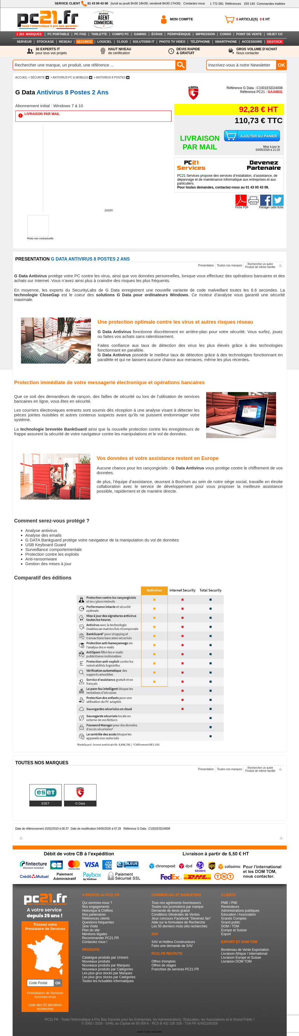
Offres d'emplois (164, 961)
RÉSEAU (65, 41)
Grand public (230, 922)
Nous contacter (256, 51)
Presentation (206, 265)
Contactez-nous (194, 3)
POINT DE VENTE (249, 34)
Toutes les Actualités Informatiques (108, 981)
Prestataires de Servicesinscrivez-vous (45, 995)
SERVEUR (24, 41)
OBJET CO (274, 34)
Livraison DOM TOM (236, 961)
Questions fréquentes (98, 922)
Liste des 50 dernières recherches (45, 1007)
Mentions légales (94, 934)
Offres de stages (164, 965)
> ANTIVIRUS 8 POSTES (111, 77)
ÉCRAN (157, 34)
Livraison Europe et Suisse (241, 957)
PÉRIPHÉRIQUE (178, 34)
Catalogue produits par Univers (105, 957)
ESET (45, 803)
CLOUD (122, 41)
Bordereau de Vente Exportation (245, 950)
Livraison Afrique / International (244, 954)
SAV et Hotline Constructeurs (173, 942)
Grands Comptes (234, 918)
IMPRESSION (205, 34)
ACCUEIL (21, 77)
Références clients (96, 918)
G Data (80, 803)
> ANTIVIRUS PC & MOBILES (71, 77)
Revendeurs (230, 907)
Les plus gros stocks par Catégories (108, 977)
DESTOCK (274, 41)
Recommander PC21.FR (100, 938)
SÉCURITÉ (85, 41)
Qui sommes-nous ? (97, 903)
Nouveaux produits (96, 961)
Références (225, 3)
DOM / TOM (230, 926)
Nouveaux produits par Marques (106, 965)
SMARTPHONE (226, 41)
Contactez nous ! (94, 942)
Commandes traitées (264, 3)
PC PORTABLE (58, 34)
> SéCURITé (38, 77)
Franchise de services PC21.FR (175, 969)
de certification (119, 51)
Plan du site (91, 930)
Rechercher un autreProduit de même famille (260, 265)
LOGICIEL (104, 41)
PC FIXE (80, 34)
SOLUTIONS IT (143, 41)
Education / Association (238, 914)
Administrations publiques (240, 911)
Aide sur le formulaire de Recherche (178, 922)
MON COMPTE (181, 19)
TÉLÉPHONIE (200, 41)
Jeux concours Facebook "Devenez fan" (181, 918)
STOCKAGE (45, 41)
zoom (109, 210)
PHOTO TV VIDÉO (172, 41)
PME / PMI (229, 903)
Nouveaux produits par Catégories (107, 969)
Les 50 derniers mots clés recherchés (179, 926)
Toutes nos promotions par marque (177, 907)
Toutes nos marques (229, 265)
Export (226, 934)
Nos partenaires (94, 914)
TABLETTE (99, 34)
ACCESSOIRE (252, 41)
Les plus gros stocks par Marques (107, 973)
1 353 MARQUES (29, 34)
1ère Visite (90, 926)
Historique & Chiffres (97, 911)
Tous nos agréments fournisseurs (176, 903)
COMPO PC (120, 34)
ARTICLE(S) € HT (253, 19)
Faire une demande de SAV (172, 946)
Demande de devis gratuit (171, 911)
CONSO (225, 34)
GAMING (140, 34)
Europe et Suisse (234, 930)
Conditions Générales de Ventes (176, 914)
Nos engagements (95, 907)
